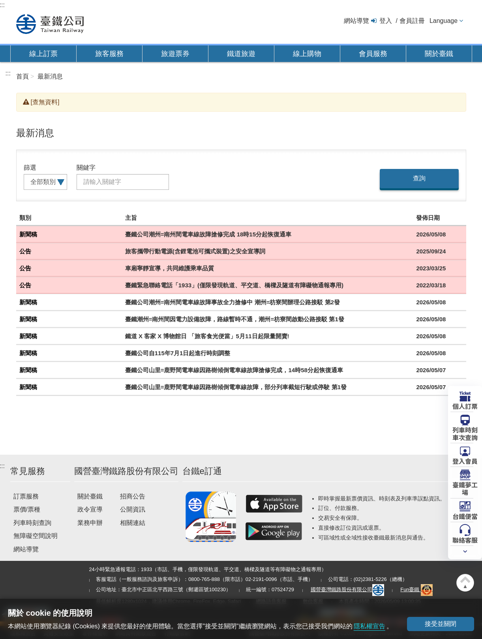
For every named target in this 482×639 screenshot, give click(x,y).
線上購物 (307, 54)
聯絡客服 (465, 539)
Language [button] (443, 20)
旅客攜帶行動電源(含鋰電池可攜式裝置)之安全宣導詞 (195, 251)
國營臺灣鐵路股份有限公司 (347, 589)
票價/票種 (26, 509)
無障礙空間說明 (35, 535)
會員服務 (373, 54)
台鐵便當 (465, 516)
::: (8, 73)
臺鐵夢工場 (465, 488)
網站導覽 (356, 20)
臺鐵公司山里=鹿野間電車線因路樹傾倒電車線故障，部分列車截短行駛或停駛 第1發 (236, 387)
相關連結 (132, 522)
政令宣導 (90, 509)
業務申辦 (90, 522)
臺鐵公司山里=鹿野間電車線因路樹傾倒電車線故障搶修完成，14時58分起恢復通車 (234, 370)
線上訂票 (43, 54)
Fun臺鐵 (416, 589)
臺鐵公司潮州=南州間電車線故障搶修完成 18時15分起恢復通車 (208, 234)
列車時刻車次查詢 (465, 433)
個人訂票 (465, 405)
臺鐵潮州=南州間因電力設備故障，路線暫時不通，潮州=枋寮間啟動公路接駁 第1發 (234, 319)
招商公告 (132, 496)
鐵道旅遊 (241, 54)
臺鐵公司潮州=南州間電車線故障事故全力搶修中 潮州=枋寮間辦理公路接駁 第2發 (232, 302)
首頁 (22, 76)
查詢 (419, 178)
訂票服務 (26, 496)
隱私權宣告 (369, 626)
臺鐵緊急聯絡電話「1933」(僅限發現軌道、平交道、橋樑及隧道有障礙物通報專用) (234, 285)
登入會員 (465, 460)
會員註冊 (412, 20)
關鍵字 (86, 167)
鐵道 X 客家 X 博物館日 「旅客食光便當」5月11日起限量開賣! (207, 336)
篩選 (30, 167)
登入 (385, 20)
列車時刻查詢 (32, 522)
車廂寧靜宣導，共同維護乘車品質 (169, 268)
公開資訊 (132, 509)
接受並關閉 (440, 623)
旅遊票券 (175, 54)
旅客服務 (109, 54)
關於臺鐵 (439, 54)
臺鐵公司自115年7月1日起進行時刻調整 (178, 353)
